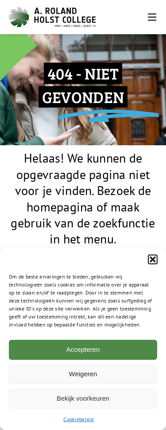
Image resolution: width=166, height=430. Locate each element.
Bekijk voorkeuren (83, 398)
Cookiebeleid (78, 419)
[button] (152, 259)
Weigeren (83, 374)
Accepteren (83, 349)
